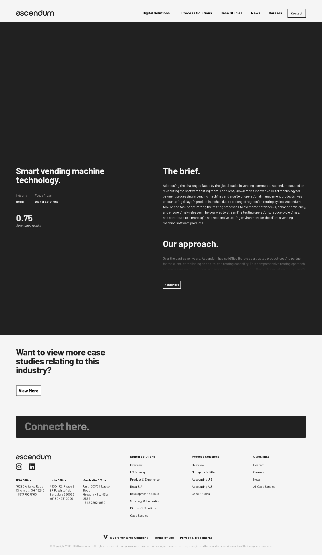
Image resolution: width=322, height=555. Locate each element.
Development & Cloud (144, 494)
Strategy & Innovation (145, 501)
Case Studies (139, 515)
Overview (136, 465)
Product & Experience (145, 479)
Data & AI (136, 486)
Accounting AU (202, 486)
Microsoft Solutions (143, 508)
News (257, 479)
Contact (296, 13)
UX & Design (138, 472)
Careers (258, 472)
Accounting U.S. (202, 479)
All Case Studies (264, 486)
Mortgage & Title (203, 472)
